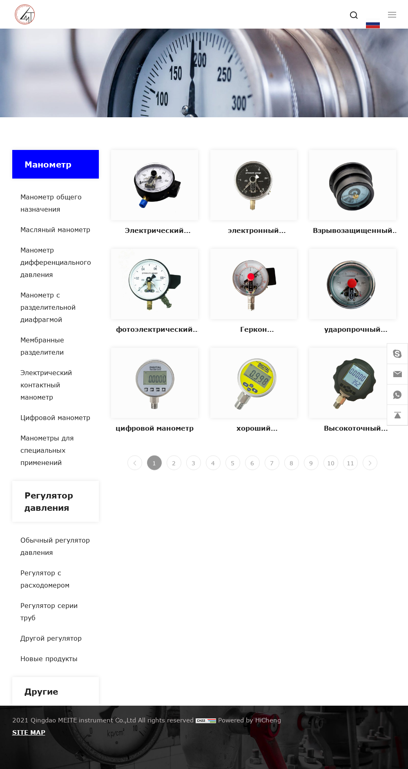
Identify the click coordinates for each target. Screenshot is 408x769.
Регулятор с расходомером (44, 579)
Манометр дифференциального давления (55, 262)
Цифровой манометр (55, 417)
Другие (41, 691)
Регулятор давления (49, 501)
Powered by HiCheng (249, 720)
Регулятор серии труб (49, 611)
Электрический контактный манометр (46, 385)
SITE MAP (28, 732)
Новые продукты (49, 658)
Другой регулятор (51, 638)
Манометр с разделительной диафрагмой (48, 307)
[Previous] (134, 467)
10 (330, 467)
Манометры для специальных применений (47, 450)
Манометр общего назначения (51, 203)
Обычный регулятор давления (55, 546)
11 (350, 467)
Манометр (48, 164)
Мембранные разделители (42, 346)
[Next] (370, 467)
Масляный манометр (55, 229)
